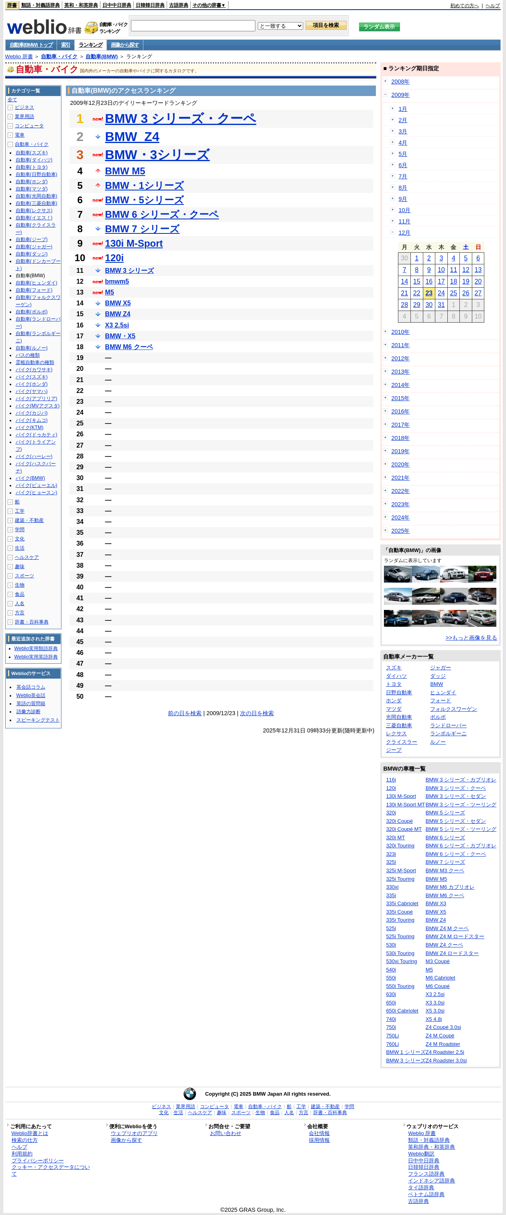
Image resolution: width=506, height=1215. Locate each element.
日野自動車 (399, 692)
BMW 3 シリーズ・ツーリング (461, 805)
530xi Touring (401, 961)
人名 (19, 603)
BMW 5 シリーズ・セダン (456, 821)
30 (429, 304)
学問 (19, 529)
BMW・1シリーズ (144, 185)
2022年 (400, 491)
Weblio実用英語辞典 (36, 657)
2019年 (400, 451)
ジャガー (440, 668)
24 (441, 293)
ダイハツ (396, 676)
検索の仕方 (25, 1140)
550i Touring (400, 986)
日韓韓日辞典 (150, 5)
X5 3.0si (435, 1011)
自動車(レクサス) (34, 210)
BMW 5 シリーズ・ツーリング (461, 829)
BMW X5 (118, 303)
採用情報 (319, 1140)
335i (391, 895)
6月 (402, 165)
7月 (402, 176)
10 (441, 269)
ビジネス (24, 107)
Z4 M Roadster (443, 1044)
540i (391, 970)
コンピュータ (29, 126)
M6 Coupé (438, 986)
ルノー (438, 742)
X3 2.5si (117, 325)
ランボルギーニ (448, 733)
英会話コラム (30, 687)
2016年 (400, 411)
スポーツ (24, 576)
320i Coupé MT (404, 829)
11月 (404, 221)
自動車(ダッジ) (32, 254)
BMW (436, 684)
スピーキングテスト (38, 720)
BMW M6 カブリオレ (450, 887)
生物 (19, 585)
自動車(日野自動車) (36, 174)
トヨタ (394, 684)
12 (465, 269)
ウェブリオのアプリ (134, 1133)
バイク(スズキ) (32, 377)
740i (391, 1019)
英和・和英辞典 (81, 5)
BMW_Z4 (132, 136)
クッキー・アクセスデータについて (51, 1170)
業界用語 (24, 116)
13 (478, 269)
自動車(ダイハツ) (34, 160)
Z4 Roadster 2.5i (445, 1052)
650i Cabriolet (402, 1011)
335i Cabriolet (402, 903)
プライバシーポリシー (38, 1161)
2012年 (400, 358)
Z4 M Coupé (440, 1036)
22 (416, 293)
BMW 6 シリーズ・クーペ (162, 214)
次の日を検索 (257, 713)
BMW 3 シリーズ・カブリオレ (461, 780)
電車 (19, 135)
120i (114, 257)
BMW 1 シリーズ (405, 1052)
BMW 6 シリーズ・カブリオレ (461, 846)
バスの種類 (28, 355)
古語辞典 (178, 5)
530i (391, 945)
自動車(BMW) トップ (31, 45)
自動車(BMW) (102, 56)
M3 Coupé (438, 961)
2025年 (400, 531)
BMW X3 (436, 903)
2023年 (400, 504)
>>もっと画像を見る (472, 637)
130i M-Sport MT (405, 805)
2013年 (400, 371)
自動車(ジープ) (32, 239)
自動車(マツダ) (32, 189)
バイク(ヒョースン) (36, 492)
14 (404, 281)
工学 (19, 511)
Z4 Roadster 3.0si (446, 1061)
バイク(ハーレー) (34, 456)
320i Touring (400, 846)
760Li (392, 1044)
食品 (19, 594)
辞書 (12, 5)
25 (453, 293)
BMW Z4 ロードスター (452, 953)
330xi (392, 887)
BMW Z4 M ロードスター (455, 936)
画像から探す (125, 45)
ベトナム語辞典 (426, 1194)
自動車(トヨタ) (32, 167)
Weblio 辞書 (19, 56)
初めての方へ (464, 5)
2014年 (400, 385)
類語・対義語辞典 (40, 5)
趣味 (19, 566)
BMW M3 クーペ (445, 870)
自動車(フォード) (34, 290)
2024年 (400, 517)
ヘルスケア (27, 557)
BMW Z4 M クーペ (447, 928)
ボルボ (438, 717)
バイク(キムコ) (32, 420)
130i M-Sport (134, 243)
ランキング (90, 45)
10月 (404, 210)
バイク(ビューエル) (36, 485)
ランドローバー (448, 725)
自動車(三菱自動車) (36, 203)
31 (441, 304)
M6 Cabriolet (440, 978)
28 (404, 304)
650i (391, 1003)
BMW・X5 (120, 336)
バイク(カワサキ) (34, 369)
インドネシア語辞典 (431, 1181)
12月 (404, 232)
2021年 (400, 478)
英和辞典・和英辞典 (431, 1147)
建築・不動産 (29, 520)
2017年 (400, 424)
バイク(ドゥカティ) (36, 435)
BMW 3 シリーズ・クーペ (181, 118)
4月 (402, 142)
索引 (65, 45)
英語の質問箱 (30, 703)
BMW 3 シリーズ (129, 270)
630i (391, 994)
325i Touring (400, 879)
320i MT (395, 838)
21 (404, 293)
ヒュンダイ (443, 692)
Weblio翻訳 (421, 1154)
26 (465, 293)
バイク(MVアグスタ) (38, 406)
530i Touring (400, 953)
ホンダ (394, 701)
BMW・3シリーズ (157, 154)
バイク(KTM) (29, 427)
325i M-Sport (401, 870)
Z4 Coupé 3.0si (443, 1027)
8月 (402, 187)
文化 (19, 539)
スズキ (394, 668)
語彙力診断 (28, 711)
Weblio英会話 (30, 695)
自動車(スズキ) (32, 152)
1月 (402, 109)
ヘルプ (493, 5)
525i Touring (400, 936)
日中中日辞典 (116, 5)
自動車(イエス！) (34, 218)
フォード (440, 701)
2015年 (400, 398)
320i (391, 813)
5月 (402, 154)
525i (391, 928)
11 (453, 269)
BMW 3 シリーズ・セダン (456, 796)
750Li (392, 1036)
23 (429, 293)
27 (478, 293)
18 (453, 281)
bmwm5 (117, 281)
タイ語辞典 (421, 1187)
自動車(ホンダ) (32, 181)
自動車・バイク (59, 56)
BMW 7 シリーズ (142, 228)
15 (416, 281)
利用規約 (22, 1154)
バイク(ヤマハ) (32, 391)
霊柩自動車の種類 (35, 362)
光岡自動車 (399, 717)
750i (391, 1027)
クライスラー (401, 742)
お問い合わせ (225, 1133)
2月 (402, 120)
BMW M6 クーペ (129, 347)
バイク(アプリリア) (36, 398)
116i (391, 780)
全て (12, 99)
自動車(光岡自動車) (36, 196)
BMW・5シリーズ (144, 199)
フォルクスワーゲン (453, 709)
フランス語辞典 (426, 1174)
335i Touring (400, 920)
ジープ (394, 750)
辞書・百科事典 (32, 622)
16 (429, 281)
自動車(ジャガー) (34, 247)
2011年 (400, 345)
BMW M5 (125, 171)
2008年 (400, 81)
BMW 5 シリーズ (445, 813)
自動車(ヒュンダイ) (36, 283)
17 (441, 281)
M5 (109, 292)
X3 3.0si (435, 1003)
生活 (19, 548)
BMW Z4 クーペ (444, 945)
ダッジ (438, 676)
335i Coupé (399, 912)
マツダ (394, 709)
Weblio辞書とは (30, 1133)
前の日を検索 (185, 713)
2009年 (400, 95)
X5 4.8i (434, 1019)
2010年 (400, 332)
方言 (19, 613)
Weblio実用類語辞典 (36, 648)
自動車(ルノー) (32, 348)
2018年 (400, 438)
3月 (402, 131)
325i (391, 862)
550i (391, 978)
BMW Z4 (118, 314)
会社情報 (319, 1133)
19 (465, 281)
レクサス (396, 733)
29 (416, 304)
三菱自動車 (399, 725)
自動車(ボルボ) (32, 312)
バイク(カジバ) (32, 413)
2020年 (400, 464)
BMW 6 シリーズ (445, 838)
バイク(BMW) (30, 478)
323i (391, 854)
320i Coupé (399, 821)
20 (478, 281)
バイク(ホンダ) (32, 384)
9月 (402, 199)
